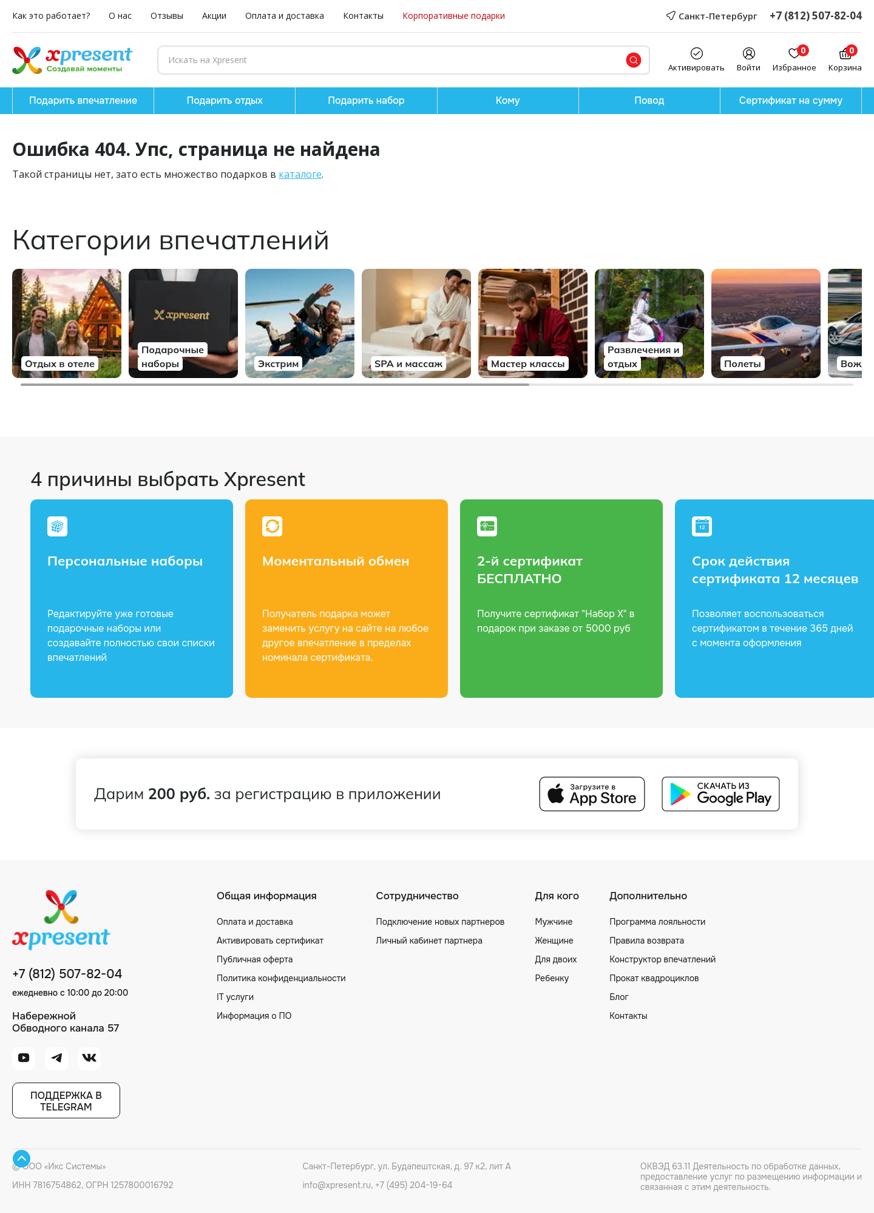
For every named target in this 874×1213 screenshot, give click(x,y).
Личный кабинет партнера (429, 940)
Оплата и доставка (284, 16)
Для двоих (556, 959)
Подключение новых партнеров (440, 921)
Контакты (363, 16)
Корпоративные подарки (453, 16)
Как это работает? (51, 16)
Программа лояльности (657, 921)
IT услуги (235, 997)
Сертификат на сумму (790, 100)
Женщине (554, 940)
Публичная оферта (255, 959)
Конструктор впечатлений (662, 959)
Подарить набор (366, 100)
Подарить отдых (224, 100)
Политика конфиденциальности (281, 978)
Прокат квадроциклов (654, 978)
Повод (649, 100)
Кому (508, 100)
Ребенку (552, 978)
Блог (619, 997)
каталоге (300, 174)
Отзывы (167, 16)
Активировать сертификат (270, 940)
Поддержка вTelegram (66, 1101)
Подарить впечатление (83, 100)
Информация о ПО (254, 1015)
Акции (214, 16)
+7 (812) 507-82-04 (816, 16)
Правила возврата (646, 940)
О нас (120, 16)
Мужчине (553, 921)
